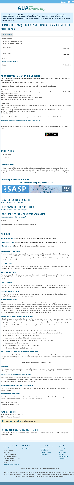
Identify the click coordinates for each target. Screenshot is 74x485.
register (18, 421)
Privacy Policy (63, 452)
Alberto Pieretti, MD (7, 246)
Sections (61, 454)
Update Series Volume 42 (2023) (11, 61)
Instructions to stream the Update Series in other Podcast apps (20, 120)
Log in (64, 2)
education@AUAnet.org (11, 464)
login (12, 421)
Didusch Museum (46, 452)
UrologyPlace (45, 454)
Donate (61, 450)
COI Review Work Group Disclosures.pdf (13, 209)
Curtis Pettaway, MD (7, 242)
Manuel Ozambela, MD (8, 238)
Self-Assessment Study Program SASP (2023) (37, 182)
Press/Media (26, 449)
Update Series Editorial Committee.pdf (13, 217)
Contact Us (62, 449)
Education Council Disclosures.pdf (12, 202)
